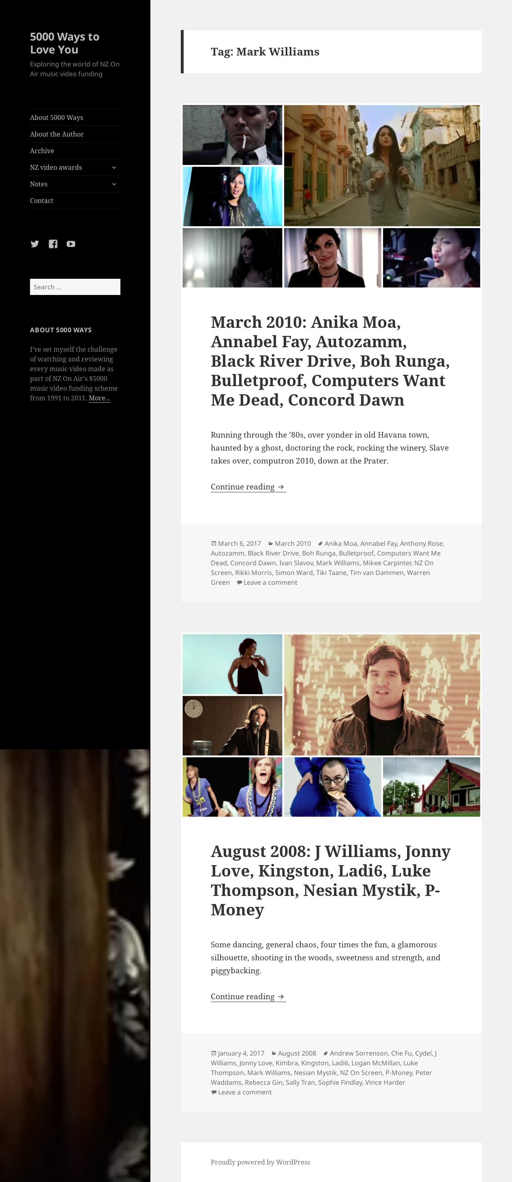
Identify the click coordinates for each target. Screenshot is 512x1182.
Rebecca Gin (264, 1082)
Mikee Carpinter (387, 562)
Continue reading (248, 486)
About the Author (57, 134)
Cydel (423, 1053)
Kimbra (287, 1062)
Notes (38, 184)
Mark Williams (338, 562)
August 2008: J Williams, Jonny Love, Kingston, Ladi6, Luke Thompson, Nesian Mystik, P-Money (331, 880)
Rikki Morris (253, 572)
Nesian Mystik (315, 1072)
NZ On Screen (361, 1072)
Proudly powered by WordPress (260, 1162)
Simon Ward (294, 572)
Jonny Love (256, 1062)
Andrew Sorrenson (359, 1053)
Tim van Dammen (377, 572)
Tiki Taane (331, 572)
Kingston (315, 1062)
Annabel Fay (378, 543)
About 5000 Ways (56, 117)
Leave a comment (271, 582)
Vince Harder (385, 1082)
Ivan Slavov (296, 562)
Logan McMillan (375, 1062)
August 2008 (297, 1053)
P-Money (399, 1072)
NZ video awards (56, 167)
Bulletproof (356, 553)
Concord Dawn (253, 562)
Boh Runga (319, 553)
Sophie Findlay (340, 1082)
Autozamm (227, 553)
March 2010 (293, 543)
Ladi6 (340, 1062)
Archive (42, 150)
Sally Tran (300, 1082)
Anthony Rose (421, 543)
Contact (42, 200)
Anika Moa (341, 543)
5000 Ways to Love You (65, 43)
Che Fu (401, 1053)
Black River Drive (273, 553)
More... (99, 397)
